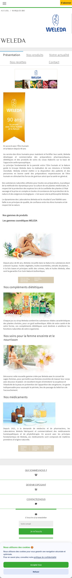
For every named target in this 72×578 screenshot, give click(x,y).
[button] (3, 3)
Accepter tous (36, 565)
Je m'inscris (36, 531)
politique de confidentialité (45, 557)
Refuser (36, 572)
